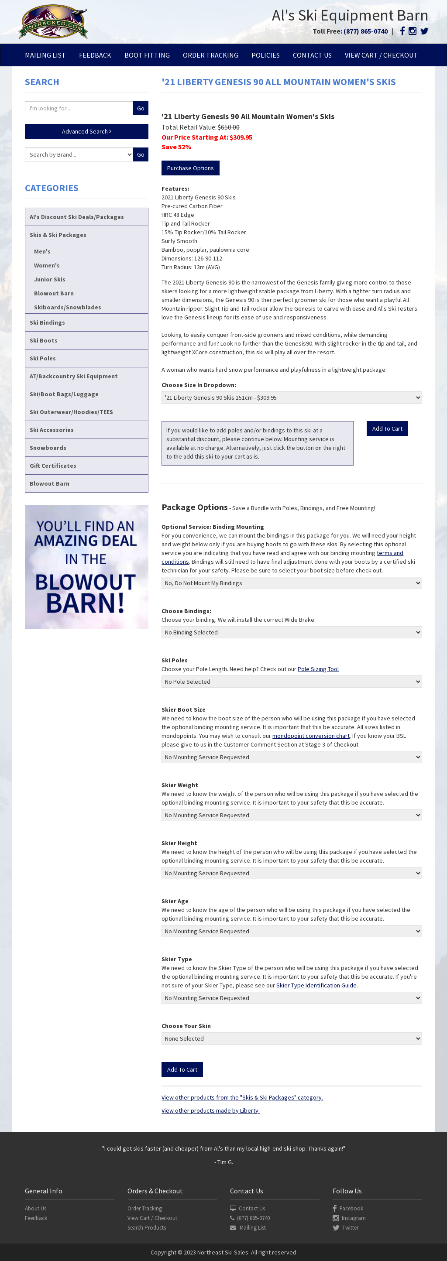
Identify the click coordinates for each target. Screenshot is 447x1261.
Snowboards (48, 448)
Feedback (95, 55)
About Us (35, 1208)
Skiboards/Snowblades (67, 307)
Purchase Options (190, 168)
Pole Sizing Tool (318, 669)
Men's (42, 251)
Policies (265, 55)
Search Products (146, 1227)
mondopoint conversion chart (311, 736)
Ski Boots (44, 340)
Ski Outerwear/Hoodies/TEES (71, 412)
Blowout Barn (54, 293)
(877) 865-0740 (366, 31)
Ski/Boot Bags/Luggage (64, 394)
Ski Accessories (52, 430)
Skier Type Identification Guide (316, 985)
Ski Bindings (47, 322)
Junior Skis (49, 279)
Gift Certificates (53, 465)
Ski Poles (43, 358)
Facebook (348, 1208)
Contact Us (312, 55)
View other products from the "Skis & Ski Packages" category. (242, 1097)
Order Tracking (210, 55)
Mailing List (45, 55)
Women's (47, 265)
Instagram (349, 1218)
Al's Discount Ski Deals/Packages (77, 217)
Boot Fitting (147, 55)
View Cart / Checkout (381, 55)
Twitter (345, 1227)
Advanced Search (86, 131)
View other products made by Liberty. (211, 1110)
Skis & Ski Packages (58, 235)
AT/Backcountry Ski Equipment (74, 376)
